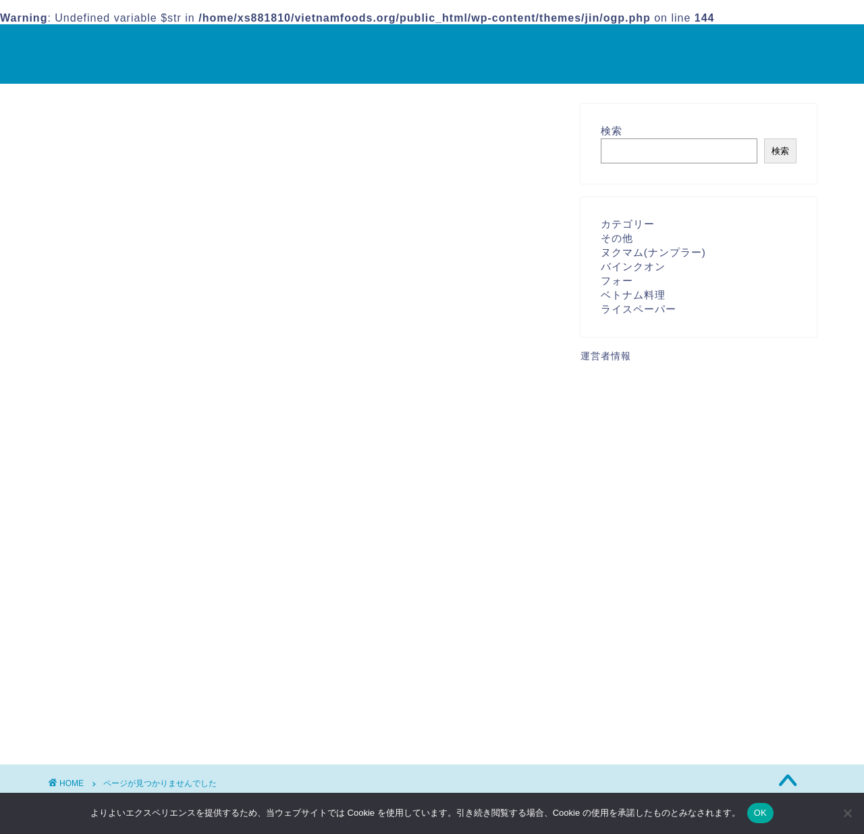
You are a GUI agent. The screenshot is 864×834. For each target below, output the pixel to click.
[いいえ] (847, 813)
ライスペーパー (638, 309)
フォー (617, 280)
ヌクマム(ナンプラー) (653, 252)
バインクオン (633, 266)
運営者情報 (605, 356)
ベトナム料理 (135, 719)
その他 (118, 701)
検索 (611, 130)
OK (760, 813)
